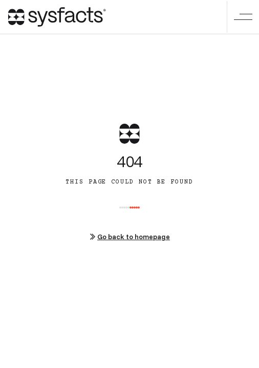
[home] (57, 17)
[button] (243, 17)
